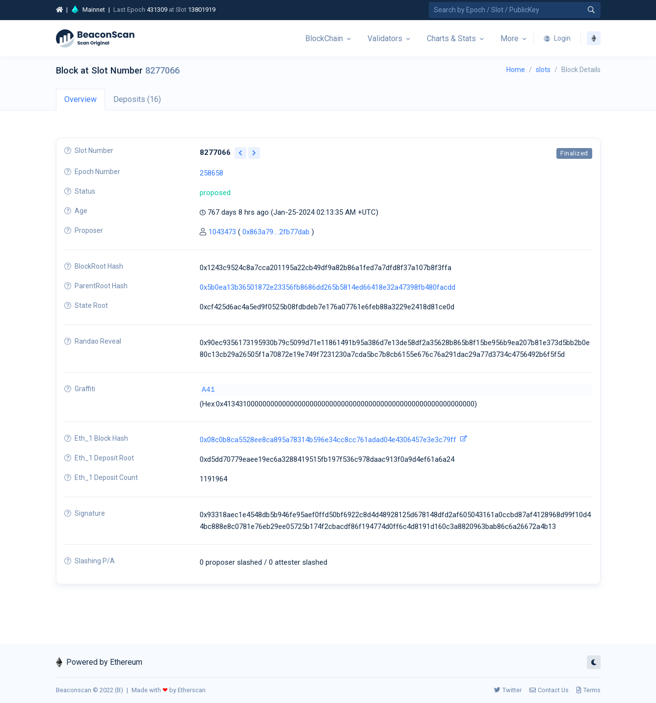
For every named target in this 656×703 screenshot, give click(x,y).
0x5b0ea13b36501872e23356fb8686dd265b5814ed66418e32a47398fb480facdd (327, 287)
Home (515, 70)
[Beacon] (95, 38)
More (509, 38)
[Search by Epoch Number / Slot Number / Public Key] (515, 10)
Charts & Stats (451, 38)
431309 (157, 9)
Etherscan (192, 690)
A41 (208, 390)
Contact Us (549, 690)
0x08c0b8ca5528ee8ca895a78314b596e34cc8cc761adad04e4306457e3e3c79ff (328, 439)
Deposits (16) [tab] (137, 99)
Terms (589, 690)
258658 (211, 173)
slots (543, 70)
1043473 (222, 231)
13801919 (201, 9)
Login (557, 38)
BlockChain (324, 38)
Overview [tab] (80, 99)
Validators (384, 38)
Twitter (508, 690)
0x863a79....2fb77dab (276, 231)
